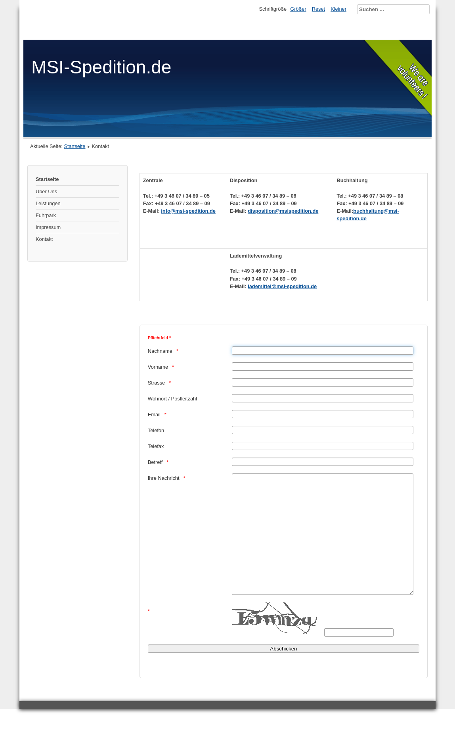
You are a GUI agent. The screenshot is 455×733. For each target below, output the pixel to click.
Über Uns (46, 191)
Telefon (156, 430)
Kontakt (44, 239)
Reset (318, 9)
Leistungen (48, 203)
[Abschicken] (283, 672)
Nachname (160, 351)
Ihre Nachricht (164, 478)
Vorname (158, 367)
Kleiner (338, 9)
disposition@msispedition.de (283, 211)
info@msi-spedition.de (188, 211)
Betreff (155, 462)
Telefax (156, 446)
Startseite (74, 146)
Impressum (48, 227)
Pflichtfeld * (159, 337)
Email (154, 414)
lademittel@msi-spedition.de (282, 286)
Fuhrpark (46, 215)
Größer (298, 9)
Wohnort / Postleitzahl (172, 399)
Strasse (156, 383)
